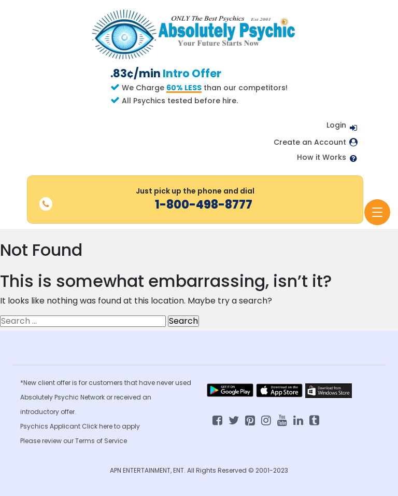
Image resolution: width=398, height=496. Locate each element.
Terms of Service (101, 440)
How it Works (321, 157)
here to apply (119, 426)
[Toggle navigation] (377, 212)
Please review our (47, 440)
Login (336, 125)
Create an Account (310, 142)
